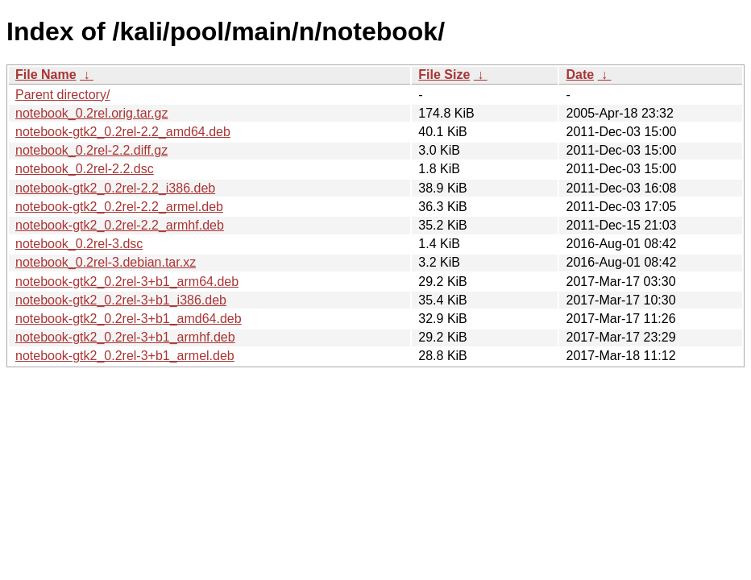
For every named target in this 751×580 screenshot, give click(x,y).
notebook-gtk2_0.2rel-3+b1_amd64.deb (128, 318)
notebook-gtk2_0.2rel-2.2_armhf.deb (119, 225)
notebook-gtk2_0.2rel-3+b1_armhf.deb (125, 337)
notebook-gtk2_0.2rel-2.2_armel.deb (119, 206)
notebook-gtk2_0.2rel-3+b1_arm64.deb (127, 281)
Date (580, 74)
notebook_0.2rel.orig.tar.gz (91, 113)
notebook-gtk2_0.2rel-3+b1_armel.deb (124, 355)
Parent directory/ (62, 95)
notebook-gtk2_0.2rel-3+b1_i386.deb (120, 300)
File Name (46, 74)
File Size (444, 74)
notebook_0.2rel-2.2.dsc (84, 169)
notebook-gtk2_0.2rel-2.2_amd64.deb (122, 132)
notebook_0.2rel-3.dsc (79, 244)
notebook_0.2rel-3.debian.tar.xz (105, 262)
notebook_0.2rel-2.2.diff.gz (91, 150)
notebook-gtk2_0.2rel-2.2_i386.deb (115, 188)
